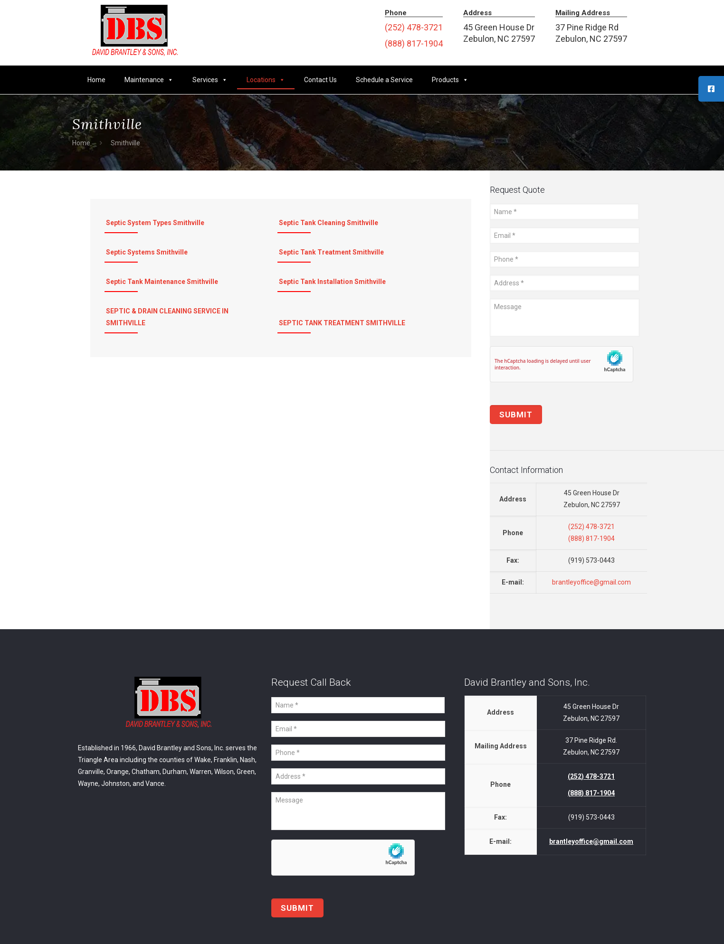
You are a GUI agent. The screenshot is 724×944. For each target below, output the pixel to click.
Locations (266, 79)
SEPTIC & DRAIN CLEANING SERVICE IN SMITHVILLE (167, 317)
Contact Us (320, 80)
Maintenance (148, 79)
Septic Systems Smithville (147, 252)
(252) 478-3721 (414, 27)
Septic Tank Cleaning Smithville (328, 223)
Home (96, 80)
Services (210, 79)
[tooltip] (711, 89)
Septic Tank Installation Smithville (332, 281)
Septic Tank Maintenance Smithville (162, 281)
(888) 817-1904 (414, 43)
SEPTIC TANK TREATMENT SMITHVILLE (342, 323)
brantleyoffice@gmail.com (591, 582)
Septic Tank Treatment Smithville (331, 252)
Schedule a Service (384, 80)
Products (450, 79)
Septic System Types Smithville (155, 223)
